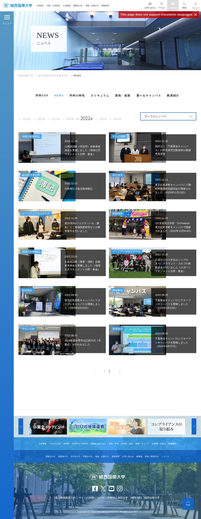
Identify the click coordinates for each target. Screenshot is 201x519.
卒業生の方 (88, 456)
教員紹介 (173, 95)
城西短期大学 (152, 497)
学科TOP (42, 95)
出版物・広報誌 (159, 444)
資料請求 (105, 6)
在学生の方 (75, 456)
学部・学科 (114, 444)
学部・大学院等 (53, 6)
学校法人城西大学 (117, 497)
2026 (27, 119)
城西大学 (136, 497)
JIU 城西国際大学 (17, 5)
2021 (103, 119)
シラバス (165, 456)
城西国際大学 (25, 75)
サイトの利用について (91, 497)
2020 (117, 119)
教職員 (139, 456)
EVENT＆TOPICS (80, 444)
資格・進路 (122, 95)
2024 (56, 119)
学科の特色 (77, 95)
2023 (70, 119)
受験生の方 (78, 6)
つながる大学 (55, 444)
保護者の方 (63, 456)
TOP (188, 505)
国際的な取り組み (98, 444)
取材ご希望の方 (152, 456)
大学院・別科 (127, 444)
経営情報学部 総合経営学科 (53, 75)
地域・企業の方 (92, 6)
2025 (41, 119)
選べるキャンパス (148, 95)
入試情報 (66, 6)
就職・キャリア (142, 444)
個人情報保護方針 (65, 497)
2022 (86, 118)
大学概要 (43, 444)
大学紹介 (40, 6)
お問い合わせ (150, 8)
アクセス (161, 8)
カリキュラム (100, 95)
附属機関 (172, 444)
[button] (20, 427)
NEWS (59, 95)
